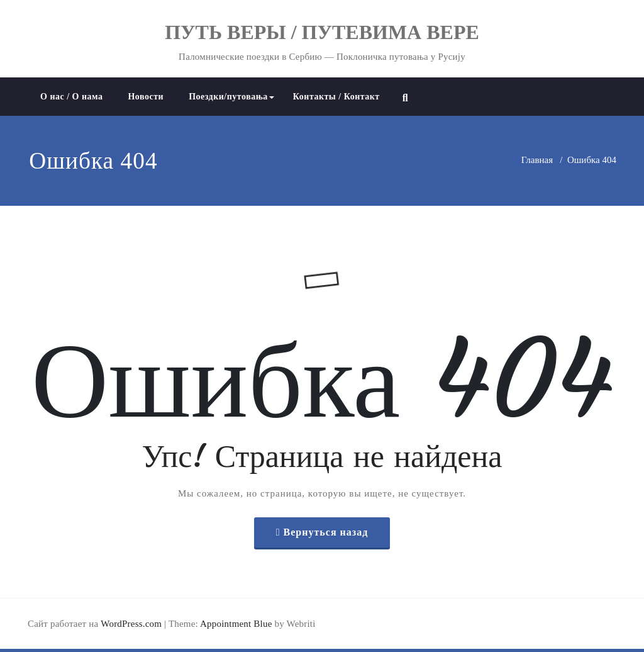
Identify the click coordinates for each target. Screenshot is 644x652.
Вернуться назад (326, 532)
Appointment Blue (235, 624)
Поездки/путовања (231, 96)
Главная (537, 160)
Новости (146, 96)
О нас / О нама (71, 96)
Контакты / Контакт (336, 96)
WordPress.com (131, 624)
